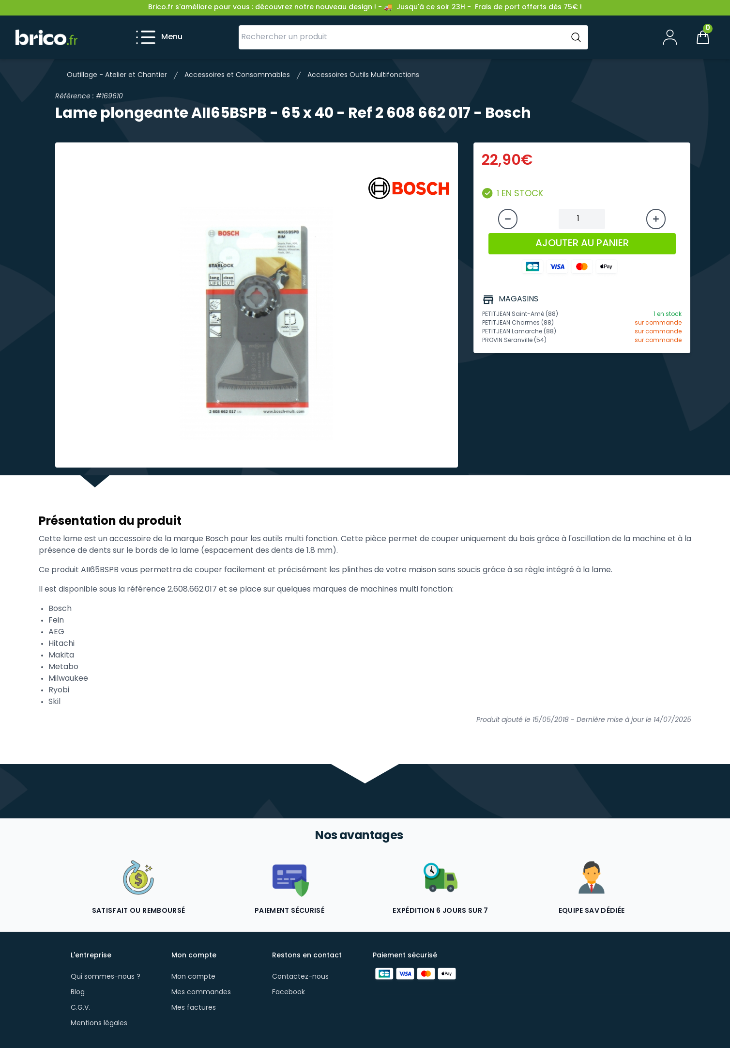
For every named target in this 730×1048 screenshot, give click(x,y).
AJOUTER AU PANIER (582, 244)
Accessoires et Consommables (237, 75)
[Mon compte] (670, 37)
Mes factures (193, 1008)
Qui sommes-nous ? (105, 977)
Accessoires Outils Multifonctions (363, 75)
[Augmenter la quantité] (656, 219)
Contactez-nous (300, 977)
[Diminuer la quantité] (507, 219)
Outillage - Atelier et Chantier (117, 75)
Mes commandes (201, 992)
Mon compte (193, 977)
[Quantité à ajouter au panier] (582, 219)
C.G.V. (80, 1008)
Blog (78, 992)
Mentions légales (99, 1023)
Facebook (288, 992)
